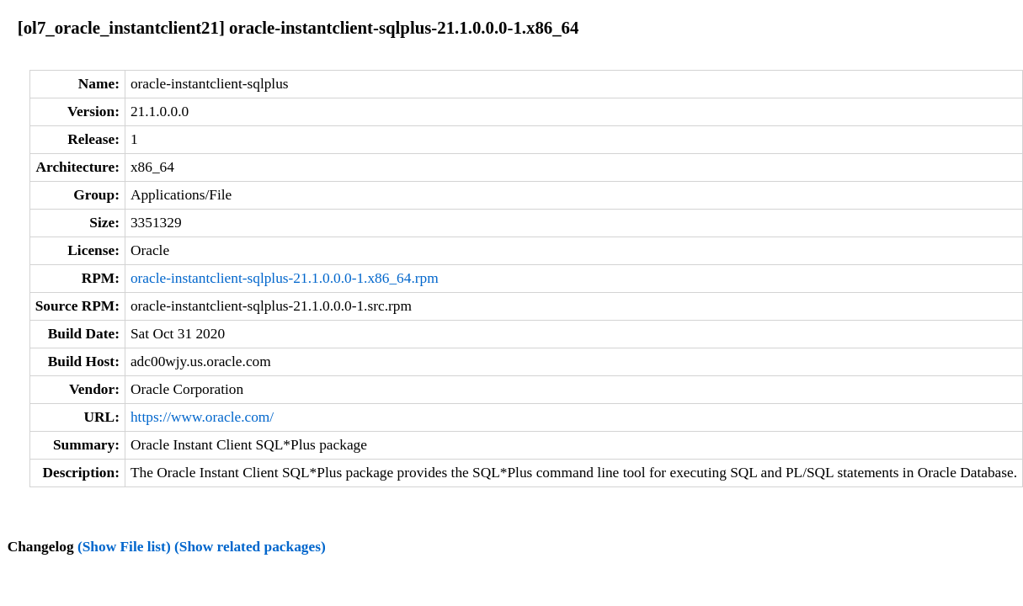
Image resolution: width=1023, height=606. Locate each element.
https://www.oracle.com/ (202, 417)
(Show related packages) (250, 547)
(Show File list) (124, 547)
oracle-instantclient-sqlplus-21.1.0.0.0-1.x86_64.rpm (285, 278)
